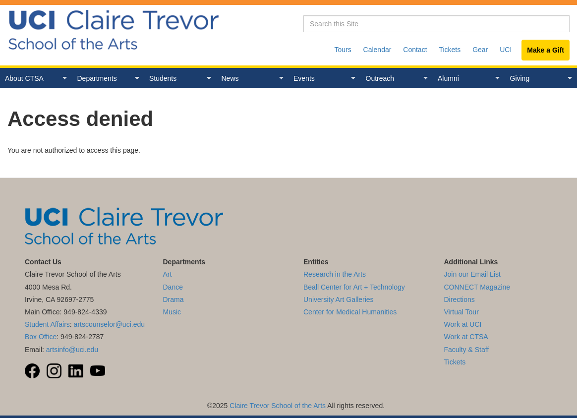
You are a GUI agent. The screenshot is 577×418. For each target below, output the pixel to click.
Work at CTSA (466, 337)
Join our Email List (472, 274)
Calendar (377, 50)
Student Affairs (47, 324)
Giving (538, 78)
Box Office (41, 337)
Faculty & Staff (466, 350)
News (250, 78)
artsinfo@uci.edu (72, 350)
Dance (173, 287)
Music (172, 312)
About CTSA (33, 78)
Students (177, 78)
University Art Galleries (338, 299)
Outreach (394, 78)
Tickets (450, 50)
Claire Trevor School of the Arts (278, 406)
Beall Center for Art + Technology (354, 287)
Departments (105, 78)
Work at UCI (463, 324)
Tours (342, 50)
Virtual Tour (461, 312)
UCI (506, 50)
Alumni (466, 78)
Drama (173, 299)
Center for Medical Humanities (350, 312)
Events (321, 78)
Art (167, 274)
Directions (459, 299)
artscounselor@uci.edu (109, 324)
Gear (480, 50)
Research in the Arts (334, 274)
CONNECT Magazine (477, 287)
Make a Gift (545, 50)
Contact (415, 50)
